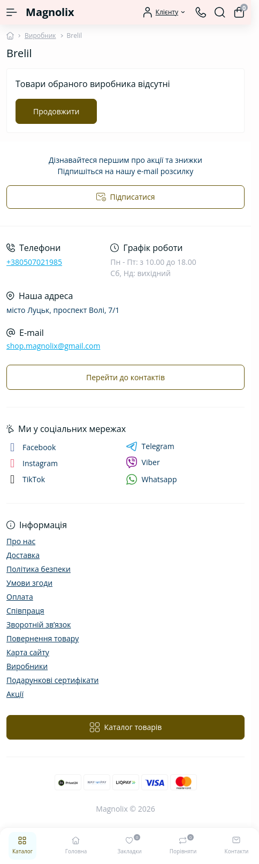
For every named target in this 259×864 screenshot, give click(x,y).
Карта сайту (27, 652)
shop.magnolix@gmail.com (53, 346)
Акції (15, 694)
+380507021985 (34, 262)
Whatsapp (151, 479)
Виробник (40, 35)
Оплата (19, 597)
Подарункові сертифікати (52, 680)
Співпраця (25, 611)
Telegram (150, 446)
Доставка (23, 555)
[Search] (220, 12)
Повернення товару (42, 638)
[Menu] (11, 12)
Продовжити (56, 111)
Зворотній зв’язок (38, 624)
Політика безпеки (38, 569)
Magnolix (50, 12)
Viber (143, 462)
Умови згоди (29, 583)
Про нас (20, 541)
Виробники (27, 666)
